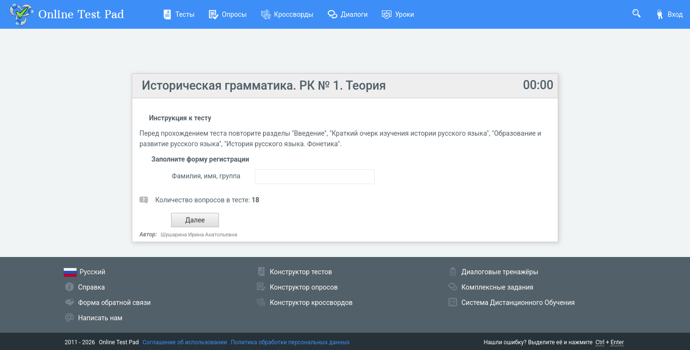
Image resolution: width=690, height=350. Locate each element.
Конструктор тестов (301, 272)
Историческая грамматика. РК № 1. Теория (264, 86)
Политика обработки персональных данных (290, 342)
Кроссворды (287, 14)
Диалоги (348, 14)
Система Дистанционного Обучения (518, 302)
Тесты (178, 14)
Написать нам (100, 318)
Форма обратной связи (114, 302)
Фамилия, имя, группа (206, 176)
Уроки (398, 14)
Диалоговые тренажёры (499, 272)
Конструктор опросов (304, 287)
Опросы (228, 14)
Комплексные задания (497, 287)
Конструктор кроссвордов (311, 302)
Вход (669, 14)
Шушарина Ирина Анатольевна (199, 235)
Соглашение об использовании (185, 342)
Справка (91, 287)
